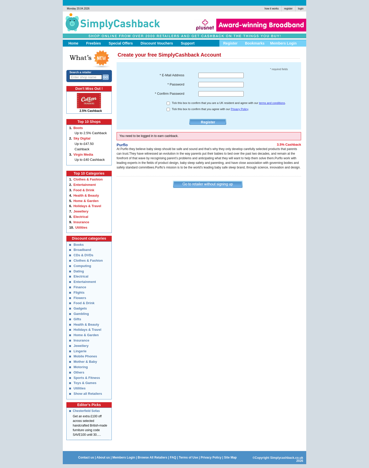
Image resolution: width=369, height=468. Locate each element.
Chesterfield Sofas (86, 411)
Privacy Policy (239, 109)
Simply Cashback (110, 24)
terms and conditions (272, 102)
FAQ (173, 457)
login (300, 8)
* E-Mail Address (172, 75)
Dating (79, 271)
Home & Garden (85, 201)
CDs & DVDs (83, 255)
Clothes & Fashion (87, 179)
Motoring (81, 367)
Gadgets (80, 308)
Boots (78, 128)
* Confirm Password (169, 93)
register (288, 8)
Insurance (81, 222)
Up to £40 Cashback (90, 160)
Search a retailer (80, 72)
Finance (80, 287)
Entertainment (84, 185)
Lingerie (80, 351)
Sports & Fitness (87, 378)
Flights (79, 292)
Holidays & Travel (87, 206)
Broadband (82, 250)
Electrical (80, 217)
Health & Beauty (86, 195)
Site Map (230, 457)
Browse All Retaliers (152, 457)
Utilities (81, 227)
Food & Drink (83, 190)
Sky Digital (81, 138)
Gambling (81, 314)
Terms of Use (188, 457)
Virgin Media (83, 154)
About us (103, 457)
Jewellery (80, 211)
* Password (175, 84)
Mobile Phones (85, 356)
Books (79, 245)
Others (79, 372)
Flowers (80, 298)
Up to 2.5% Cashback (91, 133)
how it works (271, 8)
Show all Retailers (88, 394)
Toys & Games (85, 383)
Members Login (123, 457)
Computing (82, 266)
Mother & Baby (85, 362)
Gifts (77, 319)
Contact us (86, 457)
